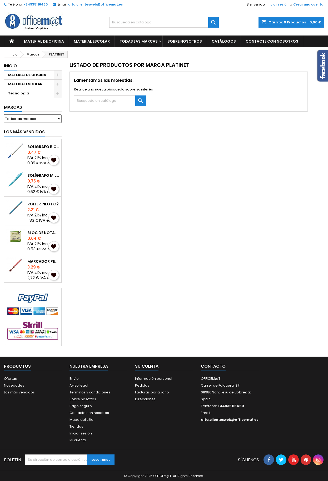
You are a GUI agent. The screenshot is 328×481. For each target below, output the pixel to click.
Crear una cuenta (308, 4)
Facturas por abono (152, 392)
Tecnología (18, 93)
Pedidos (142, 385)
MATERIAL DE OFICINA (44, 41)
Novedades (14, 385)
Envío (74, 378)
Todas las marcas (139, 41)
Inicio (10, 66)
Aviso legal (78, 385)
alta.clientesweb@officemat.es (95, 4)
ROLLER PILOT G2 (43, 204)
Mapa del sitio (81, 419)
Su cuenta (146, 366)
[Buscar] (163, 22)
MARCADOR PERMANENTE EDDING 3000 (43, 261)
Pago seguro (80, 405)
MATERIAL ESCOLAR (92, 41)
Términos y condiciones (89, 392)
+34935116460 (35, 4)
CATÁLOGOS (224, 41)
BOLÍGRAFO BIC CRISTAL (43, 147)
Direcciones (145, 399)
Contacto (213, 366)
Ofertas (10, 378)
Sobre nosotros (184, 41)
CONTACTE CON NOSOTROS (272, 41)
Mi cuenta (77, 440)
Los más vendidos (24, 132)
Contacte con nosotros (89, 412)
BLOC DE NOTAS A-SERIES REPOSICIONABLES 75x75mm (43, 233)
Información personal (153, 378)
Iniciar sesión (277, 4)
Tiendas (76, 426)
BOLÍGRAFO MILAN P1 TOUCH (43, 175)
